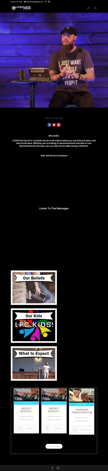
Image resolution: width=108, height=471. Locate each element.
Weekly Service (25, 410)
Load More (54, 446)
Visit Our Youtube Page (54, 118)
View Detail (30, 428)
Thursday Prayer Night (81, 411)
